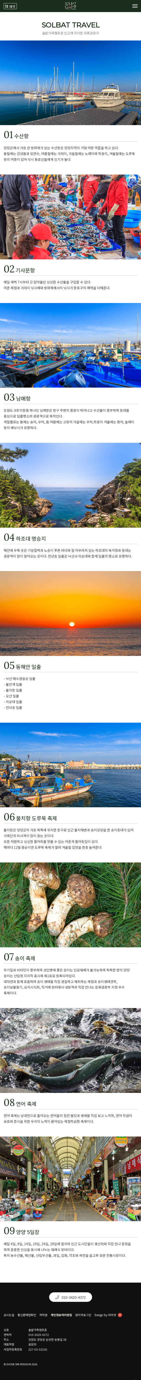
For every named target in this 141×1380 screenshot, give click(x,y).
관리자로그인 (83, 1314)
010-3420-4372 (70, 1297)
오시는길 (9, 1314)
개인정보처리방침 (61, 1314)
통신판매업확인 (27, 1314)
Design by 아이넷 (108, 1315)
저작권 (43, 1314)
